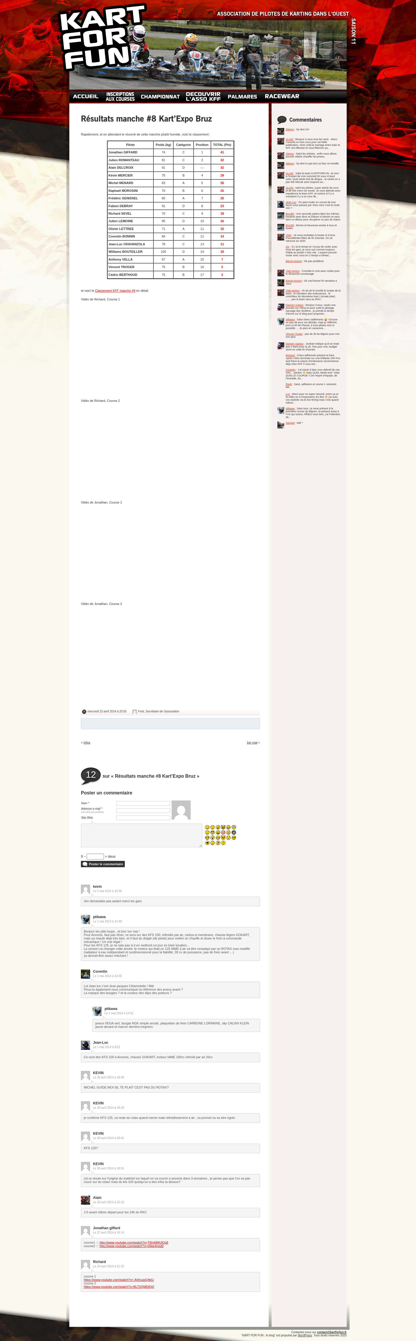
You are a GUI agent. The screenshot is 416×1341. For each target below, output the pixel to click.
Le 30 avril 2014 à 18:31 (108, 1168)
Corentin (291, 369)
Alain (288, 235)
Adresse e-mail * (92, 810)
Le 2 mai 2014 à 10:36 (107, 891)
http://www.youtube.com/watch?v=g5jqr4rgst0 (131, 1246)
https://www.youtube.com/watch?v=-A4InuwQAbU (119, 1279)
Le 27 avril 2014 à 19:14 (108, 1232)
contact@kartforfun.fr (332, 1332)
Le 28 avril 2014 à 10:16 (108, 1202)
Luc (288, 394)
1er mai (252, 742)
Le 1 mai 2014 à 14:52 (119, 1013)
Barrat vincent (294, 261)
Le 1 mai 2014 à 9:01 (106, 1047)
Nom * (85, 803)
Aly (287, 246)
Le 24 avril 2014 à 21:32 (108, 1266)
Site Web (87, 817)
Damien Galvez (295, 305)
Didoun (290, 129)
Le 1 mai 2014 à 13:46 (107, 976)
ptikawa (290, 319)
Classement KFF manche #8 (115, 290)
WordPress (305, 1335)
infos (86, 742)
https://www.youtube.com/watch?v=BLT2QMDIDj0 (119, 1286)
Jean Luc (291, 202)
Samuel (290, 422)
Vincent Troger (294, 334)
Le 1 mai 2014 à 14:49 (107, 921)
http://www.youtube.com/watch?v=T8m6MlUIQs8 (133, 1242)
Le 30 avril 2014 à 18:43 (108, 1107)
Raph (289, 384)
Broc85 (290, 213)
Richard (290, 355)
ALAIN (289, 139)
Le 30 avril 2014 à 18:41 (108, 1138)
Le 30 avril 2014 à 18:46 (108, 1077)
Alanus (290, 153)
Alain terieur (293, 271)
